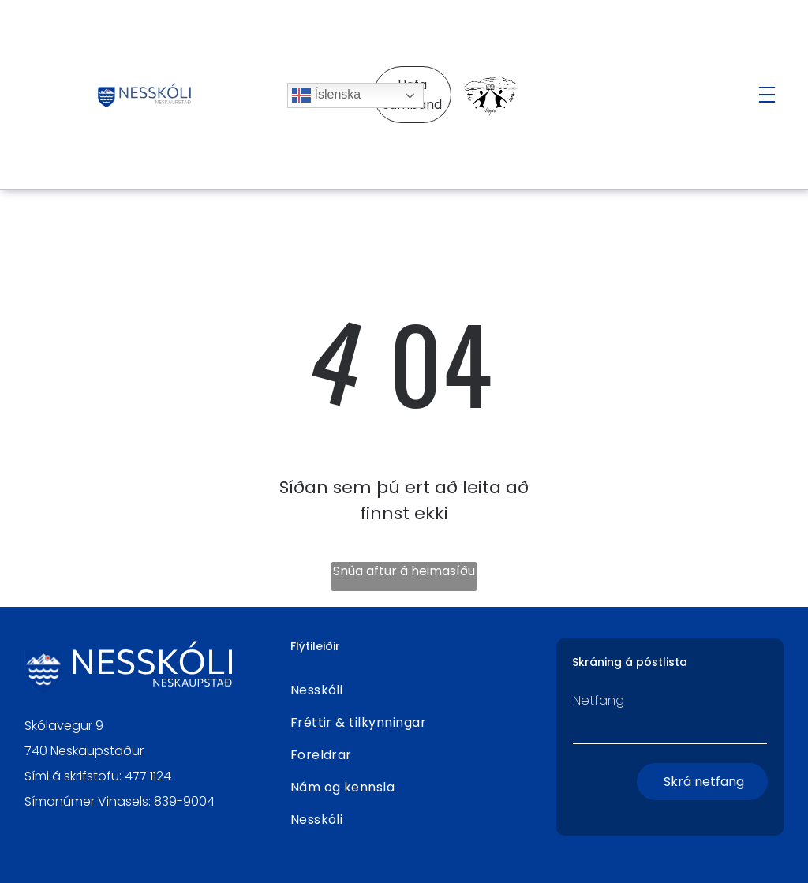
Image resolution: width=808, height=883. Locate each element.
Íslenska (326, 95)
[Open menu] (767, 95)
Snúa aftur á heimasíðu (404, 571)
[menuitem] (404, 690)
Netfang (598, 700)
